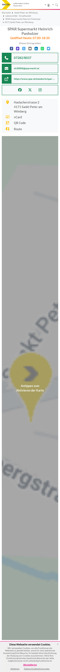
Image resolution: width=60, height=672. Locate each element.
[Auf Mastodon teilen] (17, 48)
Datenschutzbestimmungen (37, 668)
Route (18, 129)
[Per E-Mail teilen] (30, 48)
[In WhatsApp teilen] (42, 48)
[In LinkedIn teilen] (36, 48)
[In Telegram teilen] (48, 48)
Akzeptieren (30, 665)
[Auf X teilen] (23, 48)
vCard (18, 117)
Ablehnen (14, 668)
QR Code (20, 123)
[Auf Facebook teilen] (11, 48)
